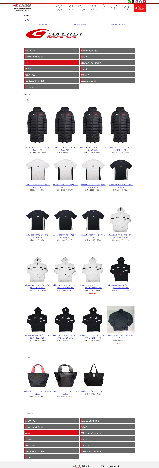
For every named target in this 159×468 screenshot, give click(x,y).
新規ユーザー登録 (80, 24)
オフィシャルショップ (82, 8)
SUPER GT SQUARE (38, 464)
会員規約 (77, 454)
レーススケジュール (115, 8)
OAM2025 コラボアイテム (63, 51)
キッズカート (104, 8)
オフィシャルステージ (94, 8)
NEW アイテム (30, 51)
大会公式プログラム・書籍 (91, 65)
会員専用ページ (70, 8)
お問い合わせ (127, 8)
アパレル (85, 58)
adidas (27, 58)
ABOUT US (105, 450)
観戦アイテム (30, 65)
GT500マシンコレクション (91, 51)
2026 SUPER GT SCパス (83, 451)
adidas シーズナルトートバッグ (93, 377)
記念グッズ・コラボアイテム (64, 58)
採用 (103, 453)
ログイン (27, 20)
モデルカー (114, 51)
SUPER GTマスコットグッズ (120, 65)
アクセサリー (58, 65)
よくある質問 (79, 456)
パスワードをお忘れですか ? (116, 24)
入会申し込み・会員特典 (83, 448)
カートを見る (43, 24)
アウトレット (30, 72)
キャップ (113, 58)
